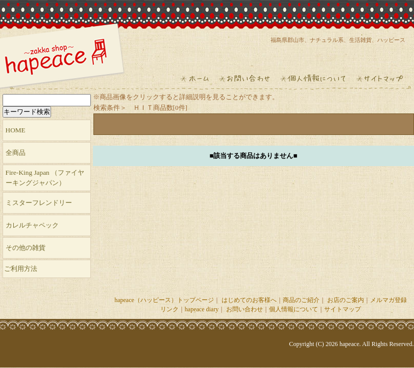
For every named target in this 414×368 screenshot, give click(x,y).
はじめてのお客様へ (249, 300)
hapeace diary (201, 309)
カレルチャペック (32, 225)
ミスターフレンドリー (39, 202)
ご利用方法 (20, 268)
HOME (16, 130)
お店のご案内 (345, 300)
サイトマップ (342, 309)
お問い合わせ (244, 309)
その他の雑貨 (25, 247)
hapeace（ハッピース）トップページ (164, 300)
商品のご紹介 (301, 300)
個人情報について (293, 309)
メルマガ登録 (388, 300)
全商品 (16, 152)
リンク (169, 309)
